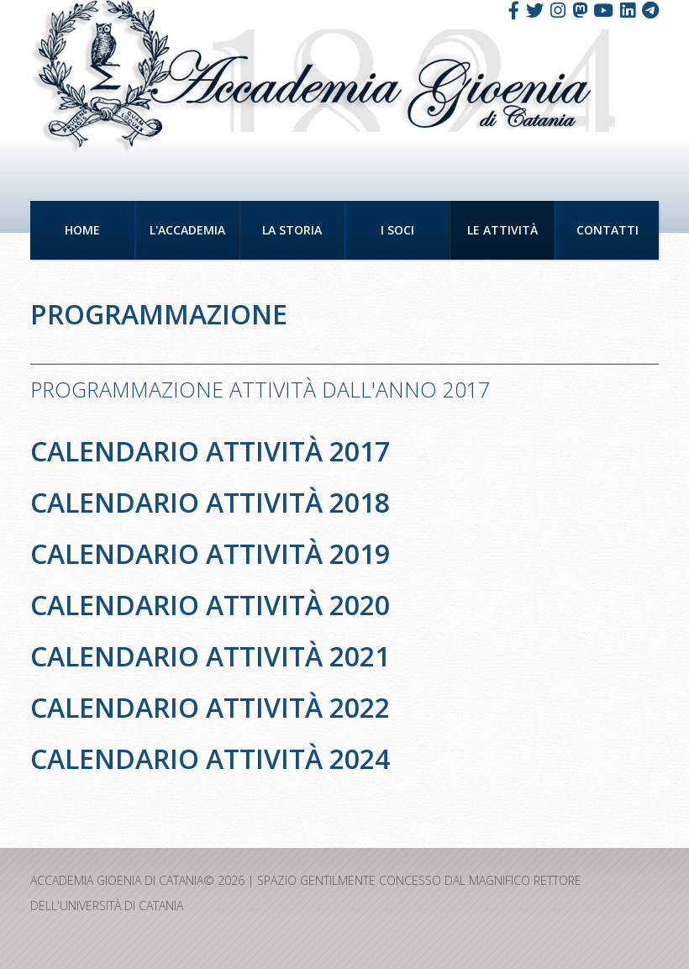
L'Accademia (187, 230)
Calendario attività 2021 (210, 656)
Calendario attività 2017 (210, 451)
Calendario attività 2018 (210, 502)
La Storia (292, 230)
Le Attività (502, 230)
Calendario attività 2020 (210, 605)
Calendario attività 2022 (210, 707)
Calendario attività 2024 (210, 758)
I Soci (397, 230)
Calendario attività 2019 (210, 553)
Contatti (607, 230)
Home (82, 230)
